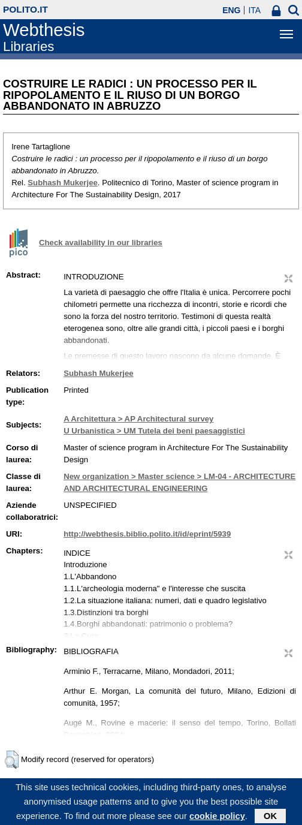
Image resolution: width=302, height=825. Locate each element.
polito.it (25, 9)
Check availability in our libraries (100, 242)
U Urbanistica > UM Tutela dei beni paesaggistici (154, 430)
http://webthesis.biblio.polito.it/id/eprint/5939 (147, 533)
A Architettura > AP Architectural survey (138, 418)
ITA (254, 10)
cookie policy (217, 819)
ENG (231, 10)
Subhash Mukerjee (63, 182)
